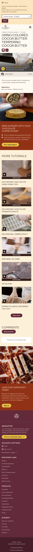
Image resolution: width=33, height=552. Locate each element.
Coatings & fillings (7, 498)
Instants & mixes (7, 510)
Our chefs (5, 527)
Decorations (5, 504)
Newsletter (5, 478)
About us (4, 469)
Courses (4, 524)
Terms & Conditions (16, 547)
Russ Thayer (8, 74)
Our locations (6, 530)
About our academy (7, 521)
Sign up (6, 405)
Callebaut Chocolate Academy (10, 32)
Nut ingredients (6, 495)
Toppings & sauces (7, 507)
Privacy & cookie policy (16, 550)
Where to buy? (6, 481)
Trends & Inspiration (8, 463)
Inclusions (4, 501)
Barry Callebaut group (8, 472)
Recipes (4, 461)
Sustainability (6, 466)
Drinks (4, 513)
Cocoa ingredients (7, 492)
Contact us (5, 475)
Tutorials (23, 32)
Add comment (9, 332)
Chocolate (5, 489)
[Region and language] (16, 16)
